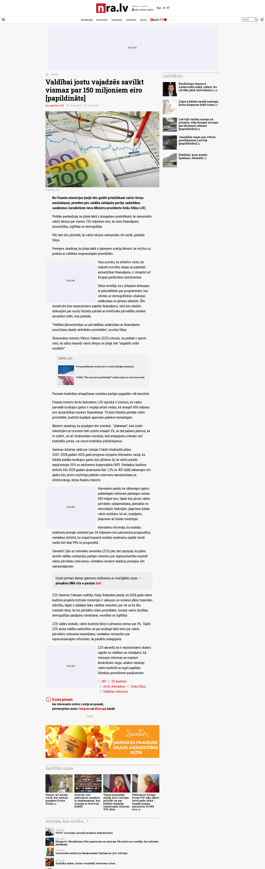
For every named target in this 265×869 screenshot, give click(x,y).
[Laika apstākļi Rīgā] (163, 8)
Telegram (84, 708)
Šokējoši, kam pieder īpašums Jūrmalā (193, 156)
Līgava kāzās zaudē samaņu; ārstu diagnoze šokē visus (199, 103)
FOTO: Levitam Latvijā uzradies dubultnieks (84, 832)
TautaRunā (116, 19)
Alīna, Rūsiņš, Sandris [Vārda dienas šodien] (142, 10)
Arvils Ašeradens (112, 686)
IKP (102, 681)
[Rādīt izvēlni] (3, 19)
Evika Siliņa (136, 686)
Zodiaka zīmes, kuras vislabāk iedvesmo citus (85, 863)
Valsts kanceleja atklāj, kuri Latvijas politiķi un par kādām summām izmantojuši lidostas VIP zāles (116, 802)
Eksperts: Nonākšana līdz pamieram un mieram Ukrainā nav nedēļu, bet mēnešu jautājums (107, 843)
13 (215, 90)
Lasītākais (173, 76)
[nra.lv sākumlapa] (112, 8)
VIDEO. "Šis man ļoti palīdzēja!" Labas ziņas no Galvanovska (110, 377)
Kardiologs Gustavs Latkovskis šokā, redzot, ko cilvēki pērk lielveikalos (198, 87)
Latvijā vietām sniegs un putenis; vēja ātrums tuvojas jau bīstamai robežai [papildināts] (198, 124)
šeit (98, 583)
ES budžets (117, 681)
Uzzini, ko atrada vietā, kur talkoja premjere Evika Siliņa (56, 799)
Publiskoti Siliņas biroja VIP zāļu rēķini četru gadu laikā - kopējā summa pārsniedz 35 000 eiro (145, 802)
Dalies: (90, 716)
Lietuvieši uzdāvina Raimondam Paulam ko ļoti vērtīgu (91, 853)
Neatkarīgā (87, 19)
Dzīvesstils (102, 19)
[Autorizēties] (261, 19)
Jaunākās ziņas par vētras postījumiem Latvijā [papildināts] (197, 140)
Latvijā (54, 74)
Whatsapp (100, 708)
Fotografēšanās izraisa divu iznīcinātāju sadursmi (105, 366)
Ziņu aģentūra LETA (54, 105)
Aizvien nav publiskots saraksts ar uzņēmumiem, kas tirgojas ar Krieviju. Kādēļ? (87, 800)
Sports (143, 19)
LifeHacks (131, 19)
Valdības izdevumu (114, 691)
